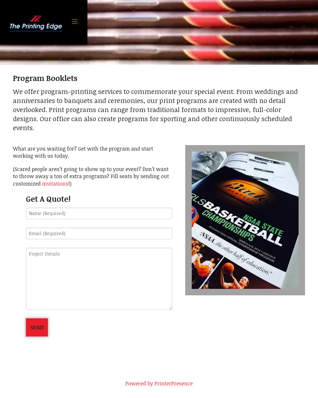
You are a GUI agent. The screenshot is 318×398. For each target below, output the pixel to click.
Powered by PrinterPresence (159, 383)
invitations (55, 183)
